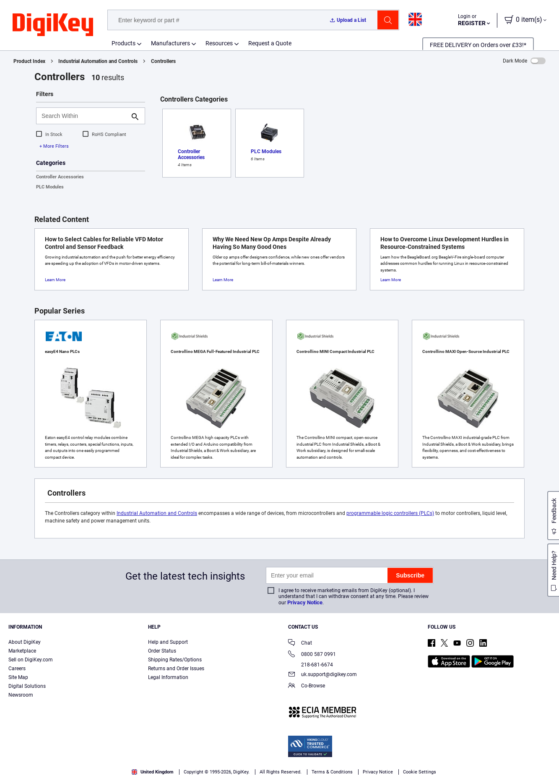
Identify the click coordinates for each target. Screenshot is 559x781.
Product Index (29, 61)
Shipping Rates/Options (175, 660)
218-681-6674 (310, 665)
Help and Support (168, 642)
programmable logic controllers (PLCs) (390, 513)
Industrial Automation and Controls (98, 61)
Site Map (18, 677)
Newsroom (20, 695)
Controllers (163, 61)
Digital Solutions (27, 686)
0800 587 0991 (312, 655)
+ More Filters (54, 146)
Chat (300, 644)
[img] (53, 25)
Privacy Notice (304, 602)
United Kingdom (153, 772)
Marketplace (22, 651)
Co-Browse (306, 686)
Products (123, 43)
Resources (219, 43)
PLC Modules (50, 187)
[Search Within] (84, 116)
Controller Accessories (60, 177)
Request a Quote (269, 43)
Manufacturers (170, 43)
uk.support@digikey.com (322, 675)
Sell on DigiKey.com (30, 660)
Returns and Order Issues (176, 668)
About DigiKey (24, 642)
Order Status (162, 651)
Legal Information (168, 677)
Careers (17, 668)
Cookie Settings (419, 772)
